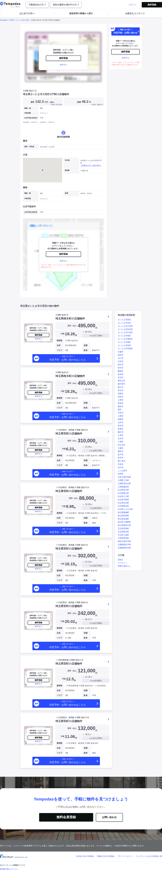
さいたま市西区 (124, 319)
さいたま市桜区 (124, 336)
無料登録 (152, 5)
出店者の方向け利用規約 (85, 856)
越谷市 (120, 406)
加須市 (120, 374)
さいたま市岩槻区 (125, 348)
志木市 (120, 422)
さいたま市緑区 (124, 345)
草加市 (120, 403)
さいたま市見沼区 (125, 329)
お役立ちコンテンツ (135, 13)
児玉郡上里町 (123, 535)
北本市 (120, 438)
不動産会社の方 (37, 5)
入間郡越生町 (123, 487)
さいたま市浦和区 (125, 339)
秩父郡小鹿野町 (124, 522)
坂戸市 (120, 455)
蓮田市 (120, 451)
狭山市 (120, 387)
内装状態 (27, 113)
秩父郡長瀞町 (123, 519)
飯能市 (120, 371)
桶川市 (120, 432)
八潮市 (120, 442)
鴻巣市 (120, 393)
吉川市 (120, 467)
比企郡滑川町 (123, 490)
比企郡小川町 (123, 496)
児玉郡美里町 (123, 528)
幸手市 (120, 458)
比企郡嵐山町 (123, 493)
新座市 (120, 429)
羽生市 (120, 390)
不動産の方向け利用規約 (105, 856)
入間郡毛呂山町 (124, 483)
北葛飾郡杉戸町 (124, 544)
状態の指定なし (124, 566)
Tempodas (3, 20)
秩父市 (120, 364)
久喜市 (120, 435)
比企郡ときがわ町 (125, 509)
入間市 (120, 416)
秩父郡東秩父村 (124, 525)
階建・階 (27, 108)
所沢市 (120, 368)
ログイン (132, 5)
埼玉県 (11, 20)
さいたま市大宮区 (22, 20)
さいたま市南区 (124, 342)
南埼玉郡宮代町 (124, 541)
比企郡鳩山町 (123, 506)
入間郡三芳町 (123, 480)
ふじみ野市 (122, 471)
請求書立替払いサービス (9, 869)
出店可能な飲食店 (30, 118)
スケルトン (122, 563)
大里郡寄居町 (123, 538)
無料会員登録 (66, 817)
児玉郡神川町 (123, 532)
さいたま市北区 (124, 323)
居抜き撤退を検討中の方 (66, 5)
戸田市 (120, 413)
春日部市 (121, 384)
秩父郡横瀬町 (123, 512)
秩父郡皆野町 (123, 516)
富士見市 (121, 445)
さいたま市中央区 (125, 332)
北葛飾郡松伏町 (124, 548)
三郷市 (120, 448)
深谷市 (120, 397)
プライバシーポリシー (125, 856)
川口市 (120, 358)
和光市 (120, 425)
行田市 (120, 361)
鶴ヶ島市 (121, 461)
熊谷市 (120, 355)
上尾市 (120, 400)
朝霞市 (120, 419)
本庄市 (120, 377)
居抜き (120, 560)
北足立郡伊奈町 (124, 477)
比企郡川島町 (123, 499)
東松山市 (121, 381)
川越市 (120, 352)
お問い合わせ (109, 817)
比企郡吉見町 (123, 503)
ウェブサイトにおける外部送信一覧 (149, 856)
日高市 (120, 464)
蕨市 (120, 409)
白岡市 (120, 474)
